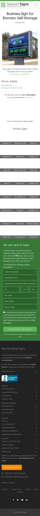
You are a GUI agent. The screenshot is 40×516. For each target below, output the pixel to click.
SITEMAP (27, 489)
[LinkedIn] (27, 500)
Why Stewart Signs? (8, 424)
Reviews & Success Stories (10, 448)
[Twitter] (18, 500)
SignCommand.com (7, 406)
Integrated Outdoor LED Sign (12, 88)
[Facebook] (13, 500)
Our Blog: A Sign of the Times (11, 441)
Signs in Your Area (7, 445)
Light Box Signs (6, 395)
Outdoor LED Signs (8, 389)
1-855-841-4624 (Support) (15, 477)
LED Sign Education (8, 409)
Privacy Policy (7, 323)
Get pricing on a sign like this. (20, 74)
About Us (4, 421)
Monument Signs (7, 399)
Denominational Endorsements (11, 434)
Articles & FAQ (6, 451)
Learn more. (29, 97)
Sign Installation (7, 413)
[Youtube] (22, 500)
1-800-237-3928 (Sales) (13, 473)
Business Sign (7, 85)
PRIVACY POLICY (17, 489)
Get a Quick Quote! (11, 467)
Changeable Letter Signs (10, 392)
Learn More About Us (8, 371)
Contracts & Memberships (10, 431)
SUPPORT (5, 489)
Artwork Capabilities (8, 427)
